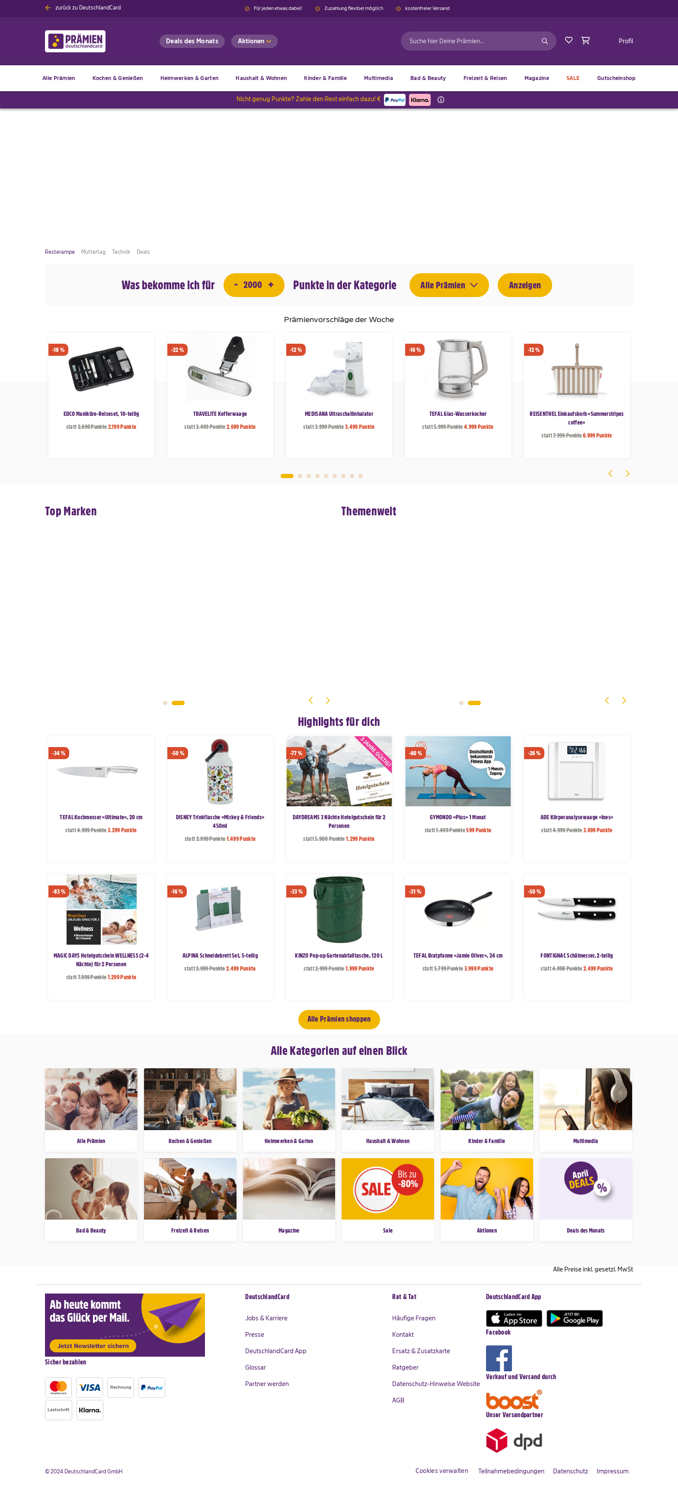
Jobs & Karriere (266, 1318)
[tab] (314, 1297)
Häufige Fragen (413, 1318)
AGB (398, 1400)
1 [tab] (287, 476)
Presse (254, 1335)
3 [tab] (309, 476)
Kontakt (403, 1335)
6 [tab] (335, 476)
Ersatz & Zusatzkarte (421, 1351)
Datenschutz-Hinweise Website (436, 1384)
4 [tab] (317, 476)
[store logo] (89, 41)
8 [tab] (352, 476)
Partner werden (267, 1384)
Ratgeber (405, 1367)
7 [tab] (343, 476)
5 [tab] (326, 476)
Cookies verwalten (442, 1471)
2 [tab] (300, 476)
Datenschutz (570, 1471)
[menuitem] (118, 78)
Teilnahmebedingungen (511, 1471)
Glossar (255, 1367)
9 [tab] (360, 476)
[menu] (339, 78)
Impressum (613, 1471)
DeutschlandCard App (276, 1351)
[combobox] (478, 41)
